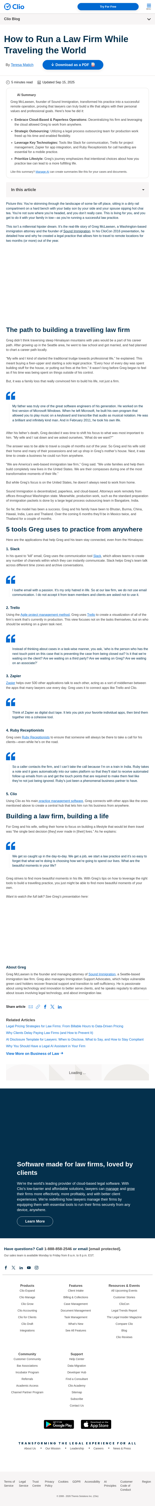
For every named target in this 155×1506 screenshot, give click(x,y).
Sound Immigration (76, 231)
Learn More (35, 1221)
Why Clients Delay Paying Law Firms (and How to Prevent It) (49, 1033)
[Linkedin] (21, 1268)
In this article (78, 189)
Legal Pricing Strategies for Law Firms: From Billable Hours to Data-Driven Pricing (64, 1026)
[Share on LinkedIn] (60, 1007)
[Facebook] (6, 1268)
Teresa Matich (22, 65)
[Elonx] (13, 1268)
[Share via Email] (31, 1007)
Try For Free (108, 6)
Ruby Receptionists (36, 737)
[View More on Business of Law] (35, 1054)
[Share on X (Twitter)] (52, 1007)
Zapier (10, 683)
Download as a (73, 64)
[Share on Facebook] (45, 1007)
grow (131, 1189)
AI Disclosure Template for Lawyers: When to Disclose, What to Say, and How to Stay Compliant (74, 1039)
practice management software (60, 801)
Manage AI (42, 171)
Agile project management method (45, 614)
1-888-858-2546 (58, 1249)
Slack (97, 556)
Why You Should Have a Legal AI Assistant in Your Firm (45, 1046)
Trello (91, 614)
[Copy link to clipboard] (38, 1007)
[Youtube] (29, 1268)
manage (112, 1189)
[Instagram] (36, 1268)
